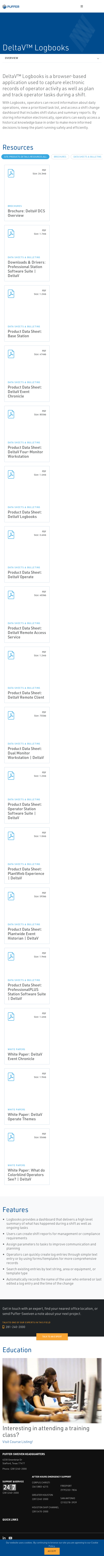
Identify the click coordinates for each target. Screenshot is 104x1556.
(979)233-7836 (68, 1489)
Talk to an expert (52, 1336)
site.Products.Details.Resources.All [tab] (25, 156)
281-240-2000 (13, 1327)
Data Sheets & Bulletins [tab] (87, 156)
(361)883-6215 (40, 1486)
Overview (11, 58)
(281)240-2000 (18, 1468)
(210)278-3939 (68, 1502)
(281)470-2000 (40, 1511)
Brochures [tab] (60, 156)
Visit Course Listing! (17, 1442)
